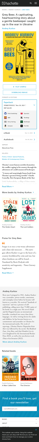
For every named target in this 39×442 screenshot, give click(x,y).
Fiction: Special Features (15, 157)
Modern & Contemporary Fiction (13, 159)
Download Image (19, 92)
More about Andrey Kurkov (15, 342)
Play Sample (19, 87)
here (9, 439)
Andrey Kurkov (8, 28)
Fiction (4, 157)
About (19, 423)
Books (19, 419)
